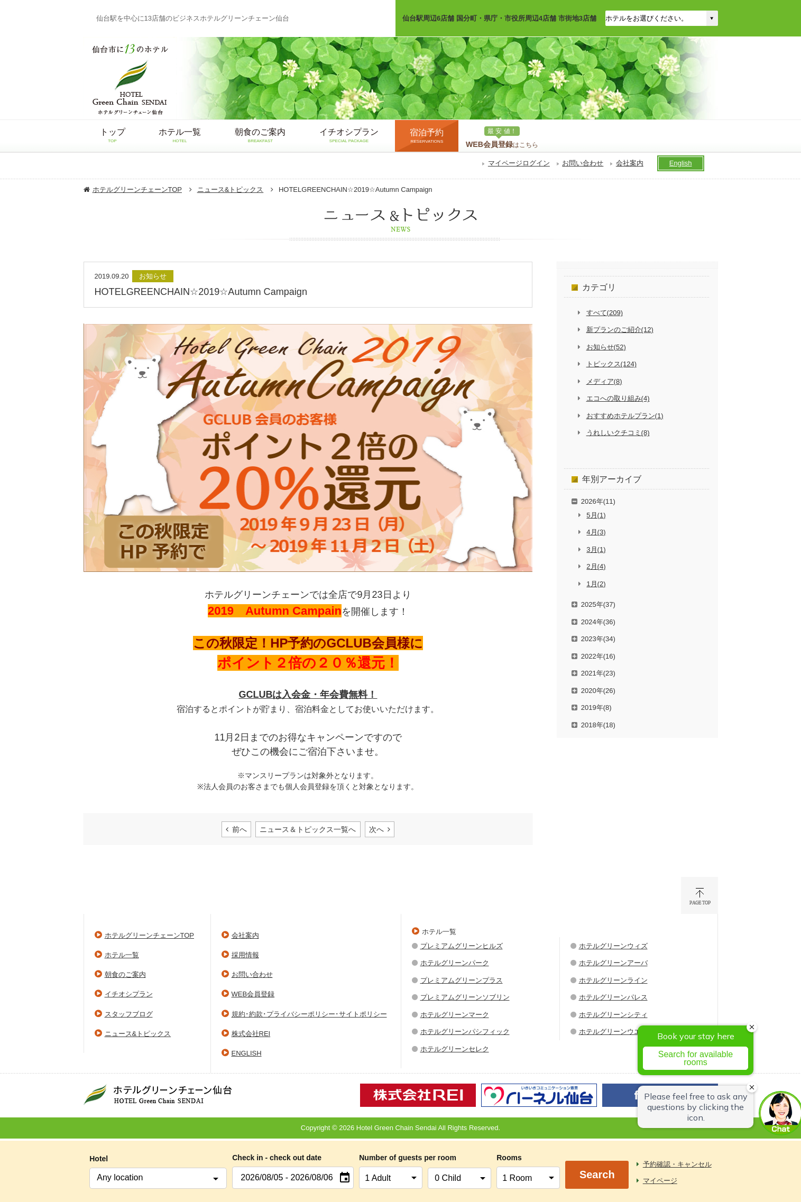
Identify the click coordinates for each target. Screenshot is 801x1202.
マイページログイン (519, 163)
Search (597, 1174)
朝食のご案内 (125, 974)
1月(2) (595, 584)
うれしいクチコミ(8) (618, 433)
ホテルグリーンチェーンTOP (137, 189)
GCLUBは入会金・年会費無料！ (307, 694)
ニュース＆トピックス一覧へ (308, 829)
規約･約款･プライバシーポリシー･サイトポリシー (309, 1014)
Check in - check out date (276, 1157)
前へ (239, 829)
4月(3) (595, 532)
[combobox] (158, 1178)
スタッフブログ (129, 1014)
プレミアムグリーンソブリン (465, 997)
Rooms (508, 1157)
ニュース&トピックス (230, 189)
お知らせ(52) (606, 347)
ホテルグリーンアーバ (613, 963)
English (680, 163)
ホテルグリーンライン (613, 980)
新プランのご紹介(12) (619, 330)
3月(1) (595, 549)
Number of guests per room (390, 1157)
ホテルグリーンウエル (613, 1031)
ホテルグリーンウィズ (613, 946)
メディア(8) (604, 381)
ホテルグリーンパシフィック (465, 1031)
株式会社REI (251, 1034)
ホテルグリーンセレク (454, 1049)
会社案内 (629, 163)
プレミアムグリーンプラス (461, 980)
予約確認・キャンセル (677, 1164)
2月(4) (595, 566)
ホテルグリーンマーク (454, 1015)
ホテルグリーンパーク (454, 963)
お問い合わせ (582, 163)
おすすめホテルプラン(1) (625, 416)
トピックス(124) (611, 364)
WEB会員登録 (253, 994)
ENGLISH (247, 1053)
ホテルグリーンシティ (613, 1015)
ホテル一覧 (122, 955)
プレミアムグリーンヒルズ (461, 946)
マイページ (660, 1181)
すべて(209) (604, 313)
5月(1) (595, 515)
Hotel (98, 1158)
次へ (376, 829)
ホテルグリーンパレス (613, 997)
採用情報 (245, 955)
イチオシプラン (129, 994)
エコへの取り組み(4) (618, 398)
